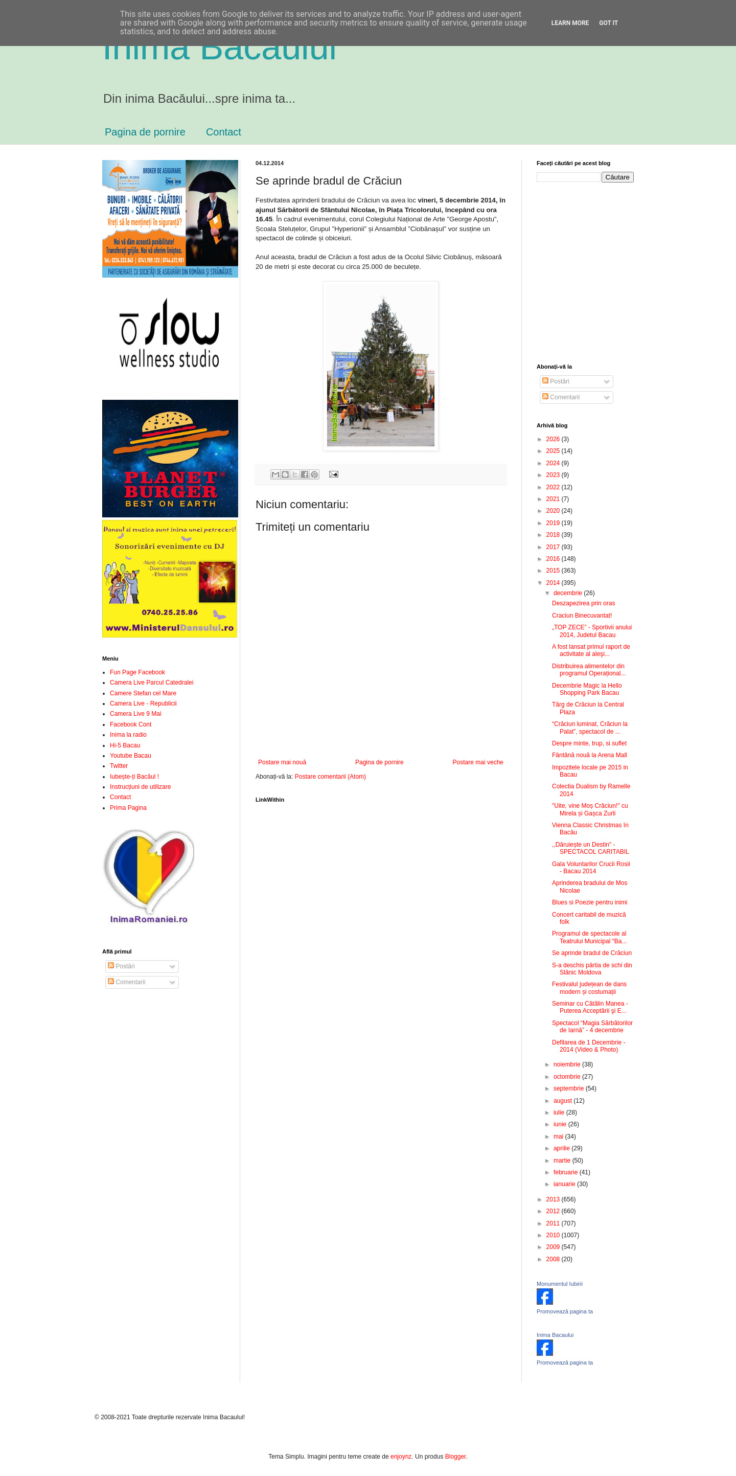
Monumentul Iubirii (560, 1284)
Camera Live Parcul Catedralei (151, 682)
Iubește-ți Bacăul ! (134, 776)
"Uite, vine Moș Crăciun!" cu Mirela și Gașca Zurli (590, 809)
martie (563, 1160)
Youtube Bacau (130, 755)
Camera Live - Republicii (143, 703)
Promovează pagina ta (565, 1311)
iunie (561, 1124)
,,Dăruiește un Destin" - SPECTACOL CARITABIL (590, 848)
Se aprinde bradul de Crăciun (592, 953)
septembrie (570, 1088)
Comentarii (126, 982)
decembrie (569, 593)
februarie (567, 1172)
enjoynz (400, 1456)
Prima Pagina (128, 807)
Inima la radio (128, 734)
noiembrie (568, 1064)
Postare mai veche (478, 762)
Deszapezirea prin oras (583, 603)
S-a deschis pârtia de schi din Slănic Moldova (592, 969)
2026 (554, 439)
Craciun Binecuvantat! (582, 615)
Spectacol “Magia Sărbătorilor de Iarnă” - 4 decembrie (592, 1026)
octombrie (568, 1076)
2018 (554, 534)
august (563, 1100)
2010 (554, 1235)
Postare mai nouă (282, 762)
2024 (554, 463)
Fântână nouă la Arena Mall (589, 755)
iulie (560, 1112)
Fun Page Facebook (137, 672)
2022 (554, 487)
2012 (554, 1211)
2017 (554, 547)
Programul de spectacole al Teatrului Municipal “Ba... (589, 937)
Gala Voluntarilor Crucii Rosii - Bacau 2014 (591, 867)
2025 (554, 451)
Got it (608, 23)
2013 (554, 1199)
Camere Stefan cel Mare (143, 693)
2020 (554, 510)
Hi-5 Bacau (125, 745)
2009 (554, 1247)
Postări (121, 966)
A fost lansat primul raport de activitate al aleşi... (591, 650)
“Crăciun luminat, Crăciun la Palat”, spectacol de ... (590, 727)
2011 (554, 1223)
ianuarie (565, 1184)
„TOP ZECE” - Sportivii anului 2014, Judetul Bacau (592, 631)
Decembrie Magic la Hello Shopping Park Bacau (587, 689)
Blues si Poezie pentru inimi (589, 902)
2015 (554, 570)
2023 (554, 475)
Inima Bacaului (555, 1335)
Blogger (455, 1456)
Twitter (119, 765)
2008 (554, 1259)
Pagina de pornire (145, 132)
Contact (223, 132)
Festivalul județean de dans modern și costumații (589, 988)
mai (559, 1136)
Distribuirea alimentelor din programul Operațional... (589, 670)
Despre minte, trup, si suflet (589, 743)
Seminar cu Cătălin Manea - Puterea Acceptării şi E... (590, 1007)
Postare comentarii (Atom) (330, 776)
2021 (554, 499)
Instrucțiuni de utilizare (140, 786)
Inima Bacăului (219, 47)
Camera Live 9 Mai (136, 713)
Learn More (570, 23)
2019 (554, 523)
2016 (554, 558)
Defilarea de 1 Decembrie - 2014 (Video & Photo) (588, 1046)
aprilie (562, 1148)
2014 (554, 582)
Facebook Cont (130, 724)
